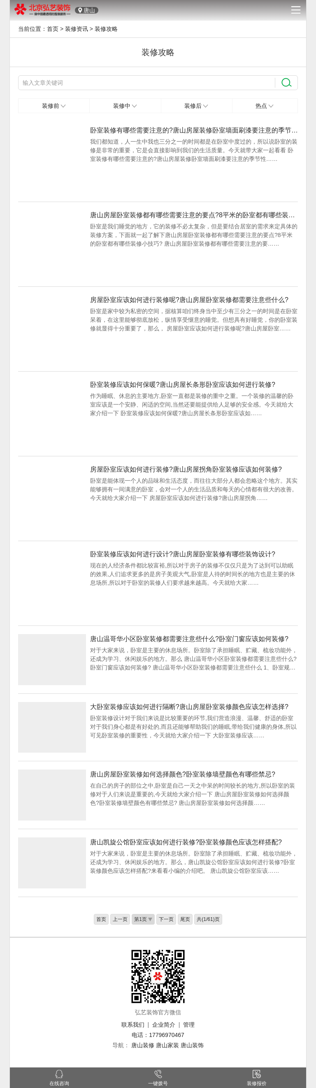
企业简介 (163, 1024)
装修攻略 (106, 29)
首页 (52, 29)
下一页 (166, 919)
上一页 (120, 919)
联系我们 (132, 1024)
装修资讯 (76, 29)
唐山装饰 (192, 1045)
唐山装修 (142, 1045)
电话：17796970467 (158, 1035)
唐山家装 (167, 1045)
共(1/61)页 (208, 919)
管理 (189, 1024)
